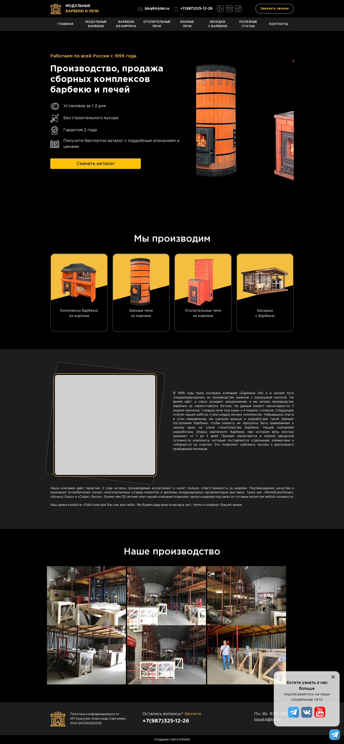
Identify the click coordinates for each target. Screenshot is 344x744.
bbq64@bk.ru (153, 9)
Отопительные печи (157, 25)
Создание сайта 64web (172, 739)
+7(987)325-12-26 (193, 9)
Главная (65, 26)
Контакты (278, 26)
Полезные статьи (248, 25)
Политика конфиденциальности (94, 714)
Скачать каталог (96, 163)
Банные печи (187, 25)
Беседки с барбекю (217, 25)
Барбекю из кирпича (126, 25)
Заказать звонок (274, 8)
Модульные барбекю (96, 25)
